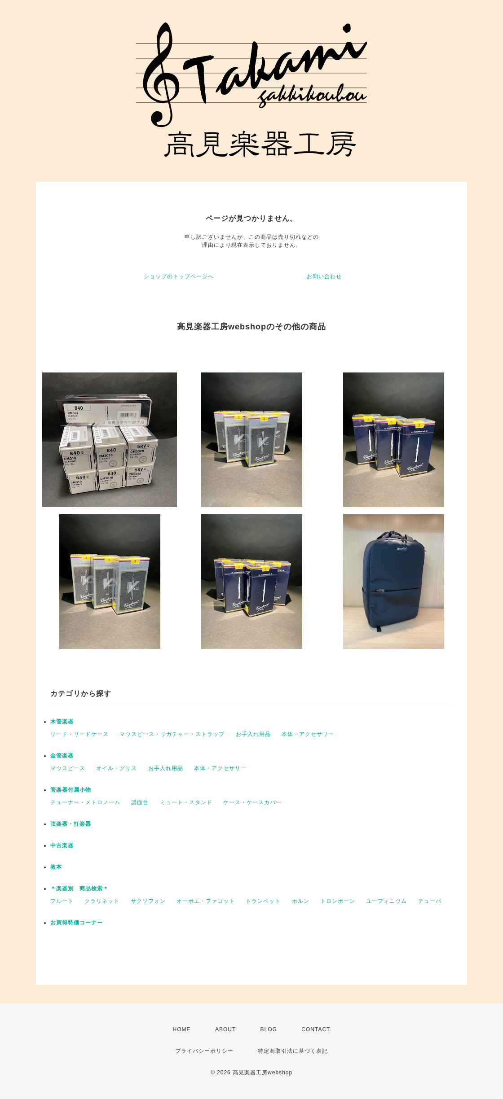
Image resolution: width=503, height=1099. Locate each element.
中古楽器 (62, 845)
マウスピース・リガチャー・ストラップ (172, 734)
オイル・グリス (116, 768)
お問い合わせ (324, 276)
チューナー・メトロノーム (85, 802)
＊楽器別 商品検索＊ (79, 888)
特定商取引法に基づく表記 (293, 1051)
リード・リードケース (79, 734)
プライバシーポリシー (204, 1051)
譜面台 (140, 802)
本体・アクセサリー (308, 734)
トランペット (263, 901)
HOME (182, 1029)
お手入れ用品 (253, 734)
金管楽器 (62, 756)
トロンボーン (337, 901)
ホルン (300, 901)
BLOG (268, 1029)
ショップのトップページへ (179, 276)
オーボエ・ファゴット (205, 901)
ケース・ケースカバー (252, 802)
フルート (62, 901)
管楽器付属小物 (70, 790)
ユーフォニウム (386, 901)
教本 (56, 867)
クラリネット (101, 901)
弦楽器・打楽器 (70, 824)
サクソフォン (148, 901)
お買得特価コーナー (76, 922)
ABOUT (225, 1029)
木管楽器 (62, 721)
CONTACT (315, 1029)
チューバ (429, 901)
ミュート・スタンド (186, 802)
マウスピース (67, 768)
